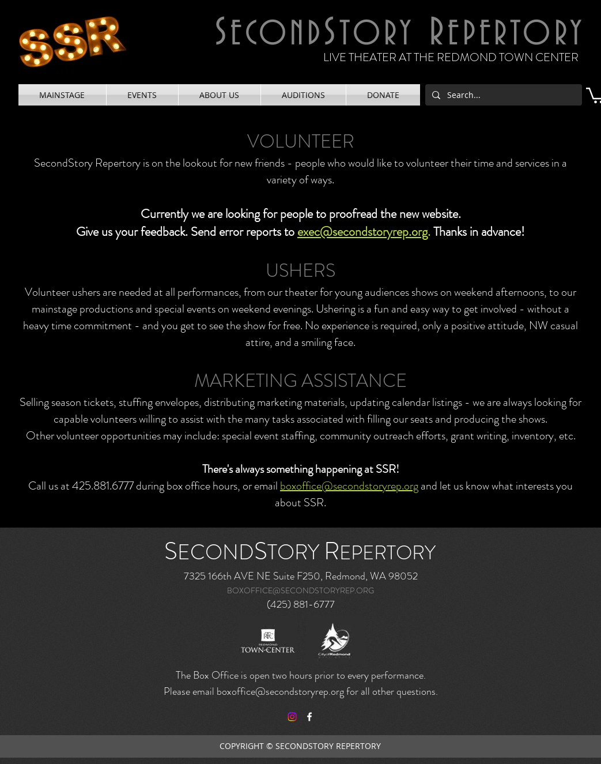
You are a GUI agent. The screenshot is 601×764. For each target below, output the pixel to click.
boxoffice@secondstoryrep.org (349, 485)
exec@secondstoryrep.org (362, 231)
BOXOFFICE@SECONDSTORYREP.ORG (300, 590)
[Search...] (502, 95)
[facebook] (309, 716)
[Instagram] (292, 716)
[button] (62, 95)
